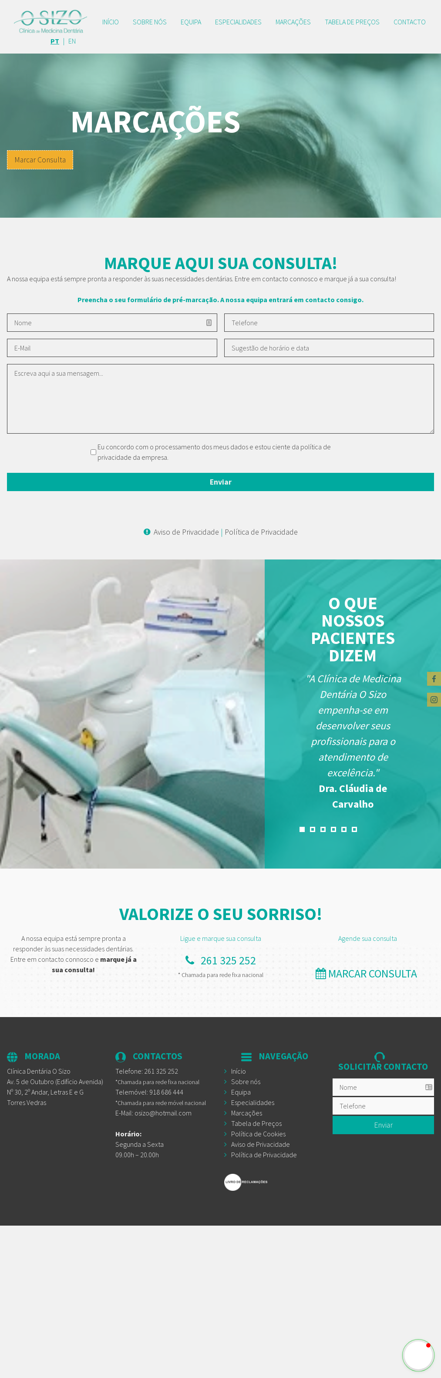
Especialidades (238, 21)
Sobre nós (150, 21)
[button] (418, 1355)
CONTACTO (410, 21)
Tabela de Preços (256, 1123)
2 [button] (312, 829)
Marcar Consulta (40, 160)
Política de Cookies (258, 1133)
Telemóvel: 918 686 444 (149, 1092)
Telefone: (146, 1071)
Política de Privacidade (261, 532)
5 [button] (344, 829)
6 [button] (354, 829)
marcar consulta (367, 973)
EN (72, 41)
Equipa (191, 21)
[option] (353, 741)
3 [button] (323, 829)
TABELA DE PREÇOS (352, 21)
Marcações (293, 21)
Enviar (383, 1125)
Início (110, 21)
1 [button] (302, 829)
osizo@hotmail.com (163, 1112)
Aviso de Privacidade (186, 532)
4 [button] (333, 829)
